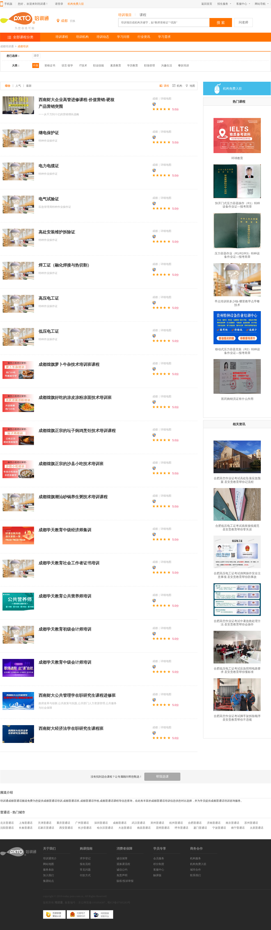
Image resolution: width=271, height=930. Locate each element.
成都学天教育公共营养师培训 (65, 596)
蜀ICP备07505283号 (119, 902)
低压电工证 (49, 331)
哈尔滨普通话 (105, 827)
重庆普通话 (63, 822)
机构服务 (195, 858)
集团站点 (48, 880)
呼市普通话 (181, 827)
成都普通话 (119, 822)
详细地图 (166, 98)
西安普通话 (66, 827)
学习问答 (123, 36)
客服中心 (243, 3)
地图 (190, 85)
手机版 (8, 3)
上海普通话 (25, 822)
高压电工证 (49, 298)
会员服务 (158, 858)
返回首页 (206, 3)
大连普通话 (125, 827)
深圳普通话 (101, 822)
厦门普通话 (200, 827)
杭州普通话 (176, 822)
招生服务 (224, 3)
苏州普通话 (251, 822)
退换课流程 (123, 864)
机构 (177, 85)
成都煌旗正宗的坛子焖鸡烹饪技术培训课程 (77, 430)
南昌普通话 (144, 827)
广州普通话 (82, 822)
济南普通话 (213, 822)
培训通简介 (50, 858)
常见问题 (85, 869)
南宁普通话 (238, 827)
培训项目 (125, 15)
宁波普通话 (219, 827)
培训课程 (61, 36)
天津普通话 (44, 822)
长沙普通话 (85, 827)
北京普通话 (7, 822)
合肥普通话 (195, 822)
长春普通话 (25, 827)
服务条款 (48, 869)
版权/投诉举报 (125, 880)
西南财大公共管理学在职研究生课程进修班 (77, 695)
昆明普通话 (163, 827)
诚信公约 (122, 869)
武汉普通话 (138, 822)
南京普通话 (232, 822)
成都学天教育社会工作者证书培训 (69, 563)
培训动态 (102, 36)
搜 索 (221, 23)
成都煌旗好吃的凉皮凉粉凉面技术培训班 (75, 397)
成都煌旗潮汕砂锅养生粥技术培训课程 (73, 497)
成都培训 (23, 46)
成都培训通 (7, 46)
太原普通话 (256, 827)
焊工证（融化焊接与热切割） (65, 265)
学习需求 (164, 36)
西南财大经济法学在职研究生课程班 (71, 728)
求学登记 (85, 858)
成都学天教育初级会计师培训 (65, 629)
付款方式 (85, 875)
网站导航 (262, 3)
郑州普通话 (157, 822)
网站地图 (48, 864)
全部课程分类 (23, 37)
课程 (143, 15)
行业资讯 (144, 36)
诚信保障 (122, 858)
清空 (36, 55)
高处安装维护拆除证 (57, 232)
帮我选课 (162, 776)
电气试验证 (49, 199)
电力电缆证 (49, 166)
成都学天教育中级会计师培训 (65, 662)
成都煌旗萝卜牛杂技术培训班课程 (69, 364)
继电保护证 (49, 133)
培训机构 (82, 36)
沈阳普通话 (7, 827)
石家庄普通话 (46, 827)
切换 (72, 21)
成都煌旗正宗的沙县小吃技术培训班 (71, 464)
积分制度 (158, 864)
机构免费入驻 (76, 3)
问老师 (243, 22)
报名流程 (85, 864)
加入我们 (48, 875)
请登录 (59, 3)
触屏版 (157, 875)
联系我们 (195, 875)
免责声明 (122, 875)
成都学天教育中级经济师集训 (65, 530)
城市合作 (195, 869)
